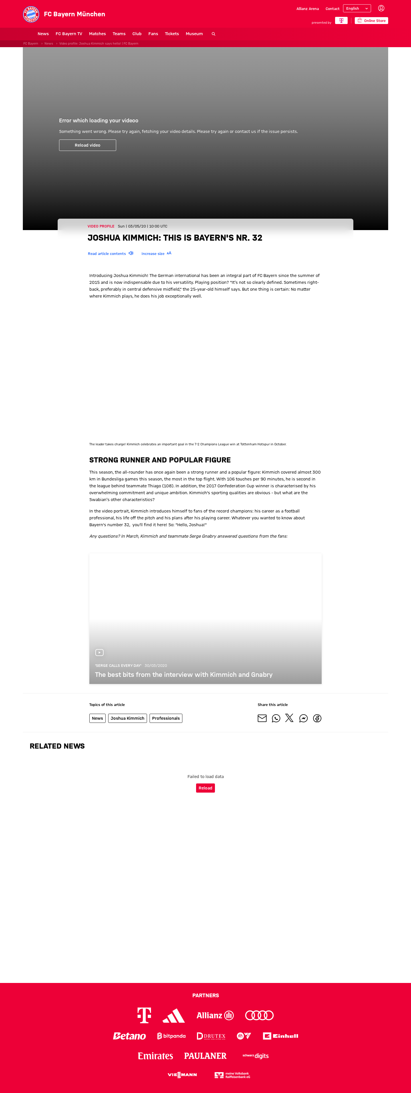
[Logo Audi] (259, 1015)
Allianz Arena (308, 9)
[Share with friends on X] (289, 718)
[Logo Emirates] (155, 1055)
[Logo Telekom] (144, 1015)
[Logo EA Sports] (244, 1036)
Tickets (157, 33)
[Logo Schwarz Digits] (255, 1056)
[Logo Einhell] (280, 1036)
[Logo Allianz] (215, 1015)
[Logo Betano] (129, 1036)
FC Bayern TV (54, 33)
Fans (138, 33)
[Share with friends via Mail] (262, 718)
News (28, 33)
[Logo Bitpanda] (171, 1036)
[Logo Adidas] (173, 1015)
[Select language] (357, 8)
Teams (104, 33)
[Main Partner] (341, 20)
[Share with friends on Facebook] (317, 718)
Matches (82, 33)
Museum (179, 33)
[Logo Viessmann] (182, 1075)
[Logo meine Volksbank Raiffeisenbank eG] (232, 1075)
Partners (205, 995)
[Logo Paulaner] (205, 1056)
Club (122, 33)
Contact (333, 9)
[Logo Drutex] (211, 1036)
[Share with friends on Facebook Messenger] (303, 718)
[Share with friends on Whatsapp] (276, 718)
